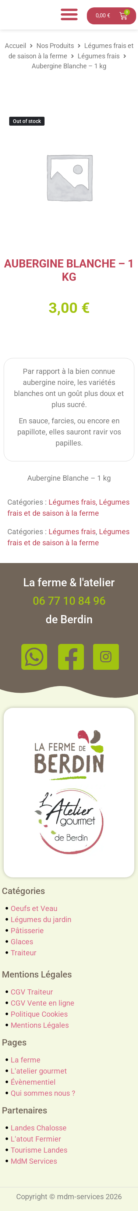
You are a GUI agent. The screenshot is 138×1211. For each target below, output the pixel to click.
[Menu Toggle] (69, 14)
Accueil (15, 46)
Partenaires (24, 1110)
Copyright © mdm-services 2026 (69, 1196)
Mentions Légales (37, 974)
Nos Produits (55, 46)
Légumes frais (99, 56)
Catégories (23, 891)
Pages (14, 1042)
